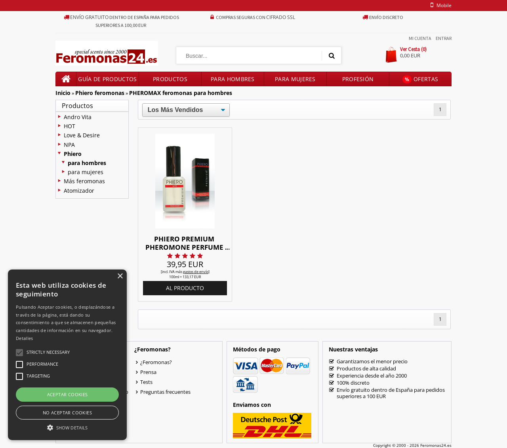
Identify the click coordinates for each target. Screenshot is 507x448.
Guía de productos (107, 79)
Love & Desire (82, 135)
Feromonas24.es (436, 445)
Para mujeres (295, 79)
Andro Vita (77, 117)
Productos (170, 79)
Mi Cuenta (420, 38)
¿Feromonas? (156, 362)
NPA (69, 144)
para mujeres (85, 172)
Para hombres (233, 79)
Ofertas (420, 79)
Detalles (24, 338)
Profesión (358, 79)
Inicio (63, 93)
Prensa (148, 372)
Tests (146, 381)
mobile (440, 5)
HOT (69, 126)
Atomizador (79, 190)
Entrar (444, 38)
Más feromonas (84, 181)
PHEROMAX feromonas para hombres (180, 93)
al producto (185, 288)
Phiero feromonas (99, 93)
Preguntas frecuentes (165, 391)
